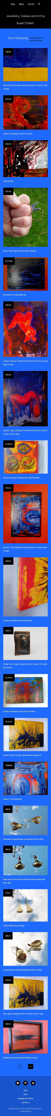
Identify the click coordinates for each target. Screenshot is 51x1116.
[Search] (39, 4)
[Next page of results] (30, 1066)
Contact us (26, 1102)
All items (35, 38)
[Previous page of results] (20, 1066)
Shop (13, 4)
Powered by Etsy (25, 1111)
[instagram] (25, 1083)
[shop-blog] (33, 1083)
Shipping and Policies (25, 1098)
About (21, 4)
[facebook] (17, 1083)
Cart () (31, 4)
